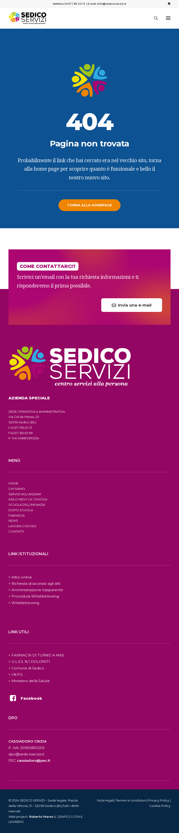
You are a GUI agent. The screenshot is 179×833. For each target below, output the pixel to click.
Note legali (105, 800)
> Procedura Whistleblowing (33, 596)
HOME (13, 483)
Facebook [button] (31, 698)
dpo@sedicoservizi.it (26, 754)
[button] (169, 3)
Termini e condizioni (131, 800)
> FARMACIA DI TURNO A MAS (36, 655)
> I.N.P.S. (15, 674)
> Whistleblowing (23, 603)
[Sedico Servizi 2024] (27, 18)
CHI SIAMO (16, 489)
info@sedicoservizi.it (111, 3)
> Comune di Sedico (26, 668)
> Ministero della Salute (29, 681)
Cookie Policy (160, 806)
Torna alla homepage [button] (89, 205)
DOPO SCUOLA (20, 510)
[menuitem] (169, 3)
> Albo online (20, 577)
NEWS (13, 521)
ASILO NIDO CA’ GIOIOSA (27, 499)
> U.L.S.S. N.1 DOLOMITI (29, 661)
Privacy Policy (158, 800)
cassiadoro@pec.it (33, 760)
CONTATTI (16, 531)
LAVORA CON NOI (22, 526)
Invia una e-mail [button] (132, 305)
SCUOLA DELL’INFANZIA (26, 505)
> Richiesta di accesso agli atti (34, 583)
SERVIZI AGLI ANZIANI (24, 494)
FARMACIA (16, 515)
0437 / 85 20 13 (74, 3)
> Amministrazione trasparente (35, 590)
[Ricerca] (154, 18)
